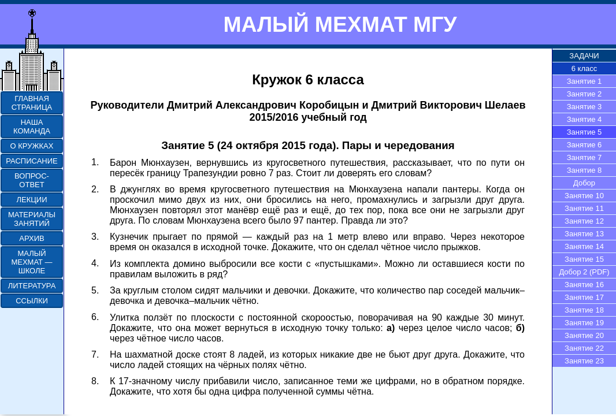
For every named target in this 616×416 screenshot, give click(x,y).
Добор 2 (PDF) (584, 272)
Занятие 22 (584, 348)
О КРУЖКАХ (32, 146)
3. (95, 237)
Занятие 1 (584, 81)
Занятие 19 (584, 322)
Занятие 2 (584, 94)
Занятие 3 (584, 106)
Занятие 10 (584, 195)
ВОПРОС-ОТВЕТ (31, 180)
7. (95, 354)
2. (95, 189)
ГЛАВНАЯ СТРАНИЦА (32, 103)
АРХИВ (31, 238)
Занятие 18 (584, 310)
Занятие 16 (584, 284)
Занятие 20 (584, 335)
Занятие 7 (584, 157)
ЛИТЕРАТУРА (32, 285)
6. (95, 317)
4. (95, 263)
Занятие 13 (584, 233)
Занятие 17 (584, 297)
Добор (584, 183)
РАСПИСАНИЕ (31, 161)
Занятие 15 (584, 259)
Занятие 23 (584, 360)
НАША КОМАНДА (31, 126)
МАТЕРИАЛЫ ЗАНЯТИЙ (31, 219)
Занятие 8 (584, 170)
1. (95, 162)
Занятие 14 (584, 246)
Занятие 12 (584, 221)
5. (95, 290)
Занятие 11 (584, 208)
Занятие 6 (584, 144)
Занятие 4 (584, 119)
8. (95, 381)
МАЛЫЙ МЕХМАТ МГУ (340, 24)
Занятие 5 (584, 132)
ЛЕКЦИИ (31, 199)
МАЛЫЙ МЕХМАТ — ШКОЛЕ (31, 262)
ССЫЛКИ (32, 300)
